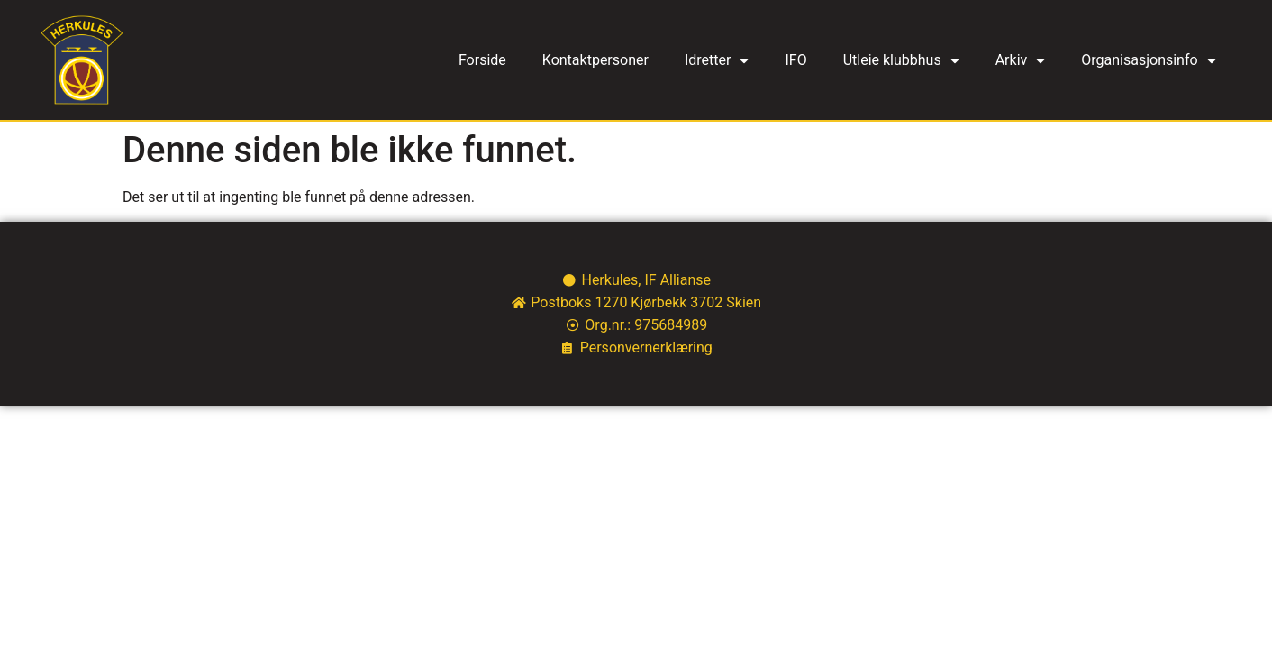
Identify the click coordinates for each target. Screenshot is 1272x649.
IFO (795, 60)
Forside (482, 60)
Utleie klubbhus (901, 60)
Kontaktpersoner (595, 60)
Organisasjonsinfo (1148, 60)
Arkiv (1020, 60)
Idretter (717, 60)
